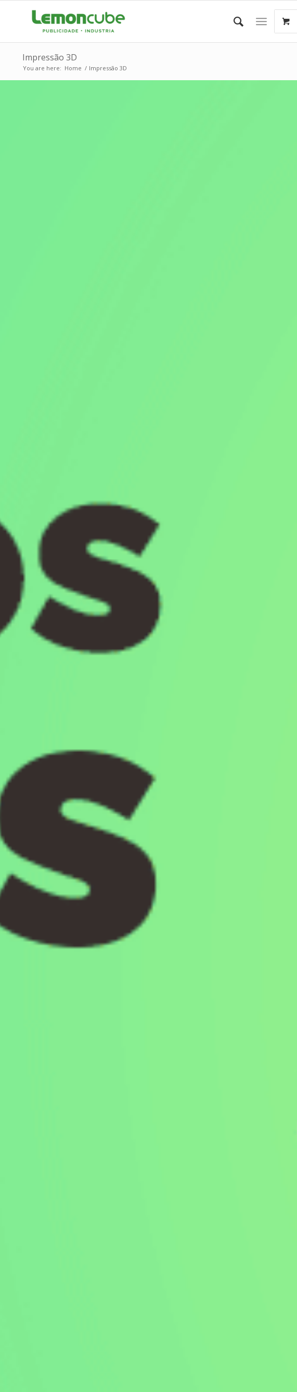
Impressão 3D (49, 57)
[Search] (233, 21)
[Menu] (261, 21)
